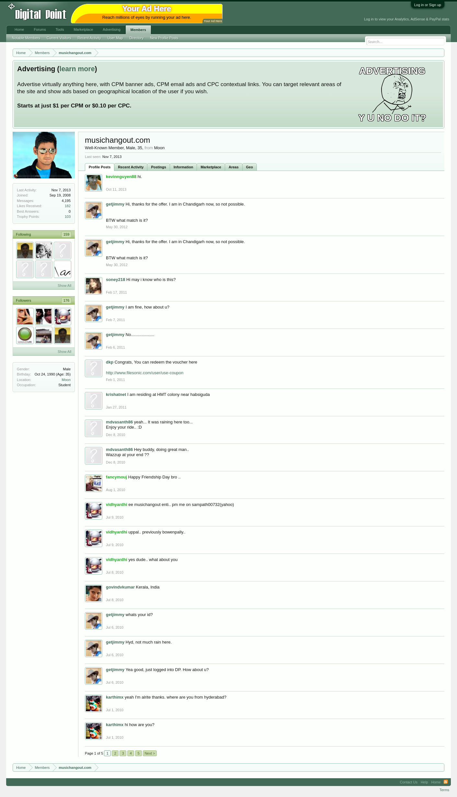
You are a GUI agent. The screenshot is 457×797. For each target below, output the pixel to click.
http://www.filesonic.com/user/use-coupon (144, 372)
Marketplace (210, 167)
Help (424, 782)
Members (138, 30)
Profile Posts (99, 167)
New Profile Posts (164, 38)
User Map (115, 38)
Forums (40, 29)
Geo (249, 167)
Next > (149, 753)
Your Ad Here (213, 21)
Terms (444, 790)
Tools (60, 29)
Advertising (111, 29)
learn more (77, 69)
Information (183, 167)
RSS (445, 782)
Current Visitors (59, 38)
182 (68, 206)
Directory (136, 38)
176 (66, 300)
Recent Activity (130, 167)
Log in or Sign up (427, 5)
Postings (158, 167)
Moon (66, 380)
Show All (64, 285)
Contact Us (408, 782)
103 (68, 217)
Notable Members (26, 38)
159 (66, 234)
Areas (234, 167)
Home (19, 29)
